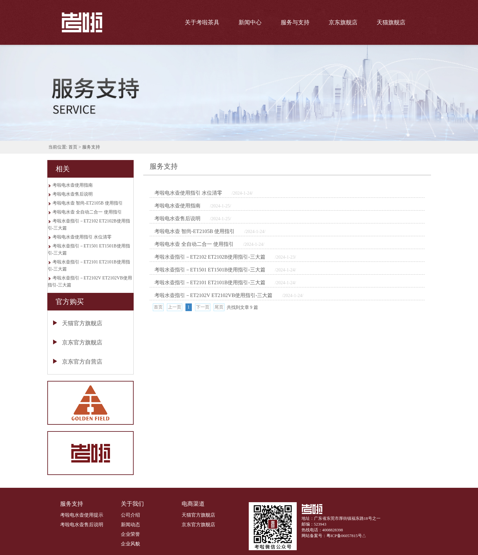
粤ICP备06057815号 (344, 535)
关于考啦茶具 (202, 22)
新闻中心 (250, 22)
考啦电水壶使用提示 (81, 515)
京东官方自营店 (82, 361)
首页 (72, 147)
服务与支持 (295, 22)
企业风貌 (130, 543)
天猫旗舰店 (391, 22)
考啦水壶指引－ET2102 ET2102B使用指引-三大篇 (89, 224)
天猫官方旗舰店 (82, 323)
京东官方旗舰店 (82, 342)
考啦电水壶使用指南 (72, 185)
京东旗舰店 (343, 22)
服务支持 (91, 147)
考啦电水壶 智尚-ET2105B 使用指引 (87, 203)
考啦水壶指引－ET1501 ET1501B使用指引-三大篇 (89, 249)
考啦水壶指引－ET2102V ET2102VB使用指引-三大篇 (90, 281)
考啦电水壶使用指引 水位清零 (82, 237)
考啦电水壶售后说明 (72, 194)
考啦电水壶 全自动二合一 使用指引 (87, 212)
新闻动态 (130, 524)
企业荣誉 (130, 534)
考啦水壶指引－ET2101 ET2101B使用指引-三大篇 (89, 265)
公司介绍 (130, 515)
